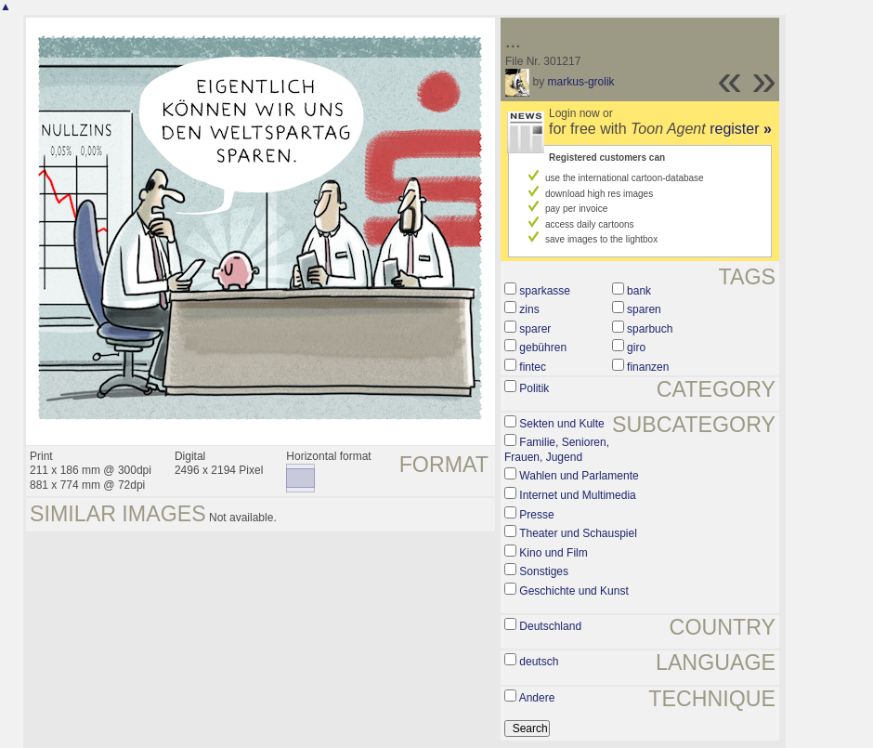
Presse (536, 514)
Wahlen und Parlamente (578, 475)
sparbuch (649, 328)
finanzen (648, 367)
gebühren (543, 347)
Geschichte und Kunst (573, 590)
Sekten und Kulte (561, 423)
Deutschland (550, 626)
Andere (537, 697)
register (741, 129)
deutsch (538, 661)
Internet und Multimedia (577, 495)
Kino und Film (553, 552)
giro (636, 347)
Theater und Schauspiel (578, 533)
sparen (644, 309)
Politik (534, 388)
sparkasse (544, 290)
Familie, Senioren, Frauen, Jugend (556, 450)
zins (529, 309)
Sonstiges (543, 571)
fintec (532, 367)
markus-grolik (581, 81)
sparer (535, 328)
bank (639, 290)
